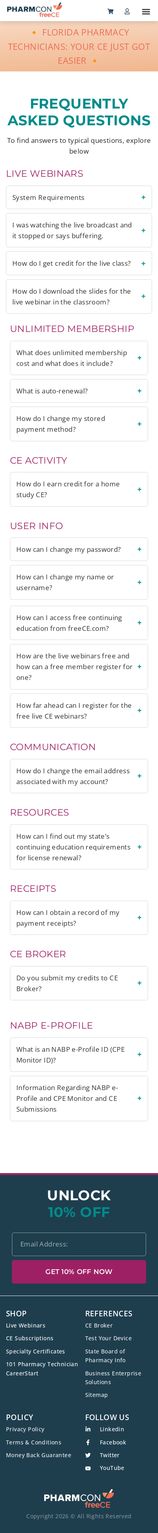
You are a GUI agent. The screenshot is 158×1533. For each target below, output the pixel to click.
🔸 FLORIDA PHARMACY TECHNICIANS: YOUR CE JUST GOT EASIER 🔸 (79, 46)
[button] (146, 11)
